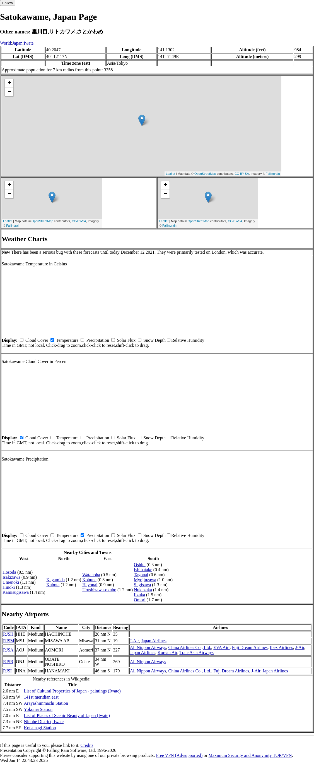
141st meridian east (41, 697)
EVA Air (221, 647)
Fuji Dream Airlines (250, 647)
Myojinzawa (145, 579)
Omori (140, 599)
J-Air (134, 640)
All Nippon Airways (148, 647)
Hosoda (9, 572)
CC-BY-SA (242, 173)
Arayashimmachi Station (46, 703)
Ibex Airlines (281, 647)
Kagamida (55, 579)
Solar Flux (126, 340)
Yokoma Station (38, 709)
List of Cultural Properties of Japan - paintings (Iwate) (72, 691)
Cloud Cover (36, 340)
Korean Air (167, 652)
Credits (86, 745)
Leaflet (170, 173)
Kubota (52, 584)
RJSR (8, 661)
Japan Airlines (153, 640)
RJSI (7, 670)
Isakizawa (11, 577)
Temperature (67, 340)
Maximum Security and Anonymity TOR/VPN (250, 755)
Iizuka (139, 594)
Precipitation (97, 340)
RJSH (8, 634)
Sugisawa (142, 584)
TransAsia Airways (196, 652)
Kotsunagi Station (40, 727)
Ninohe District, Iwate (44, 721)
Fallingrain (273, 173)
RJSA (8, 650)
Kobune (89, 579)
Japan (17, 43)
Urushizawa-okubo (99, 589)
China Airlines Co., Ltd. (189, 647)
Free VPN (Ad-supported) (179, 755)
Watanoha (91, 574)
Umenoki (11, 582)
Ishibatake (143, 569)
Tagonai (141, 574)
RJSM (8, 640)
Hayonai (89, 584)
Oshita (140, 564)
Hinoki (9, 587)
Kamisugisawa (16, 592)
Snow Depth (154, 340)
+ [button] (9, 83)
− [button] (9, 92)
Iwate (29, 43)
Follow (7, 3)
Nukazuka (143, 589)
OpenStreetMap (205, 173)
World (5, 43)
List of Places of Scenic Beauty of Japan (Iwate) (67, 715)
